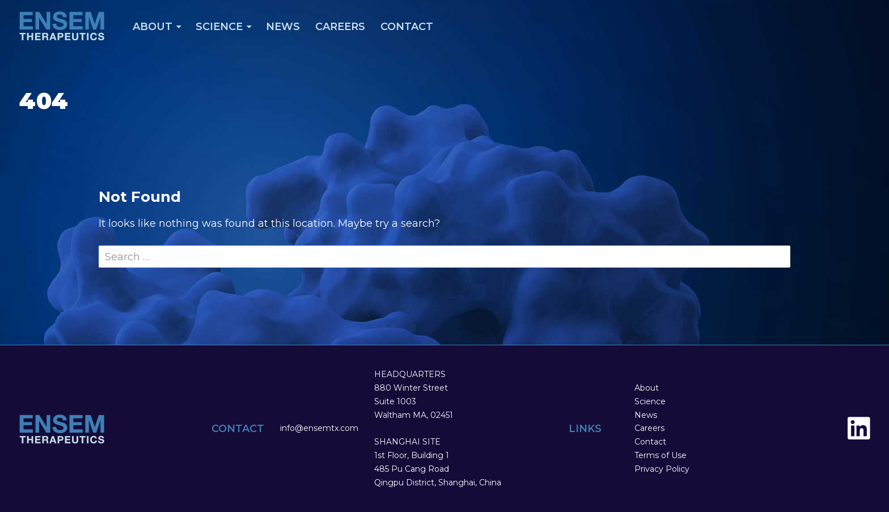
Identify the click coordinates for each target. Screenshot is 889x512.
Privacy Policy (661, 469)
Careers (340, 26)
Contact (406, 26)
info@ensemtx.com (319, 428)
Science (219, 26)
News (283, 26)
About (152, 26)
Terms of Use (660, 455)
